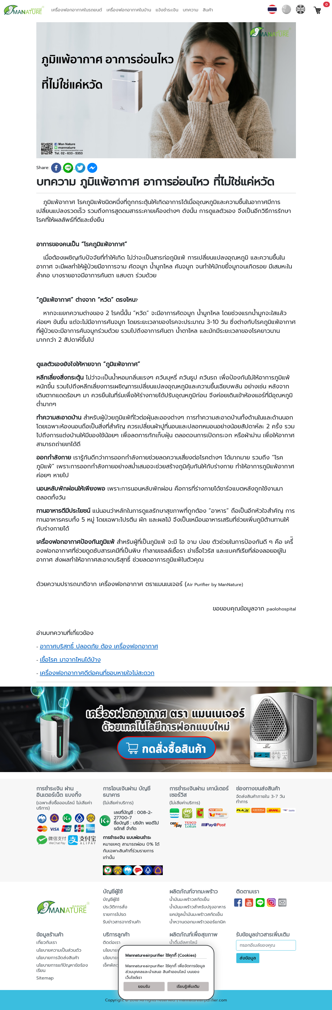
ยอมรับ (144, 986)
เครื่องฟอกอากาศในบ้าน (129, 10)
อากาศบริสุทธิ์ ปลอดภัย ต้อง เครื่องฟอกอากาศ (99, 646)
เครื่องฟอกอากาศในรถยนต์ (76, 10)
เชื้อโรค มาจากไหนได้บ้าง (70, 659)
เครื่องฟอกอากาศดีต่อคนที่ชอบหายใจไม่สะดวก (97, 673)
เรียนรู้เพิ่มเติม (188, 986)
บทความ (190, 10)
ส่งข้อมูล (248, 958)
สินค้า (208, 10)
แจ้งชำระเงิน (167, 10)
